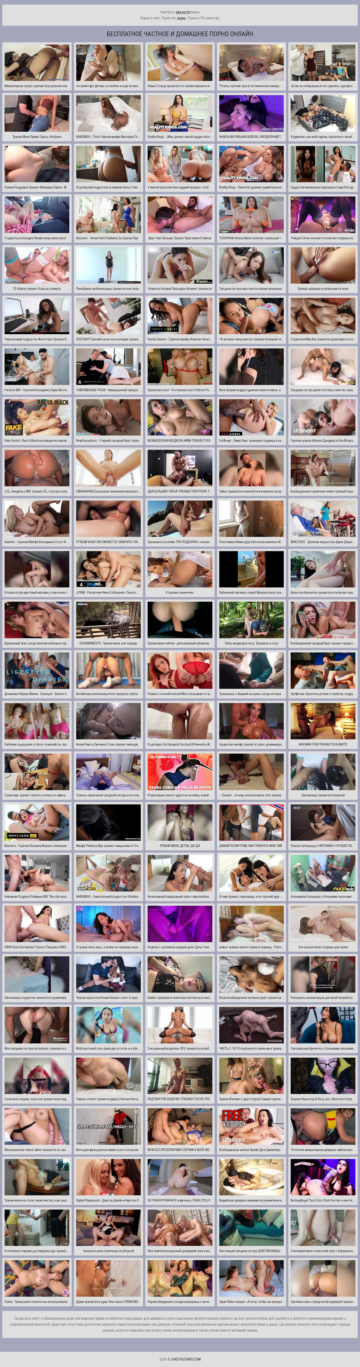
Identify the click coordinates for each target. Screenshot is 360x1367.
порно (181, 18)
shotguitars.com (186, 1359)
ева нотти (183, 12)
